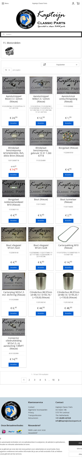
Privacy (31, 412)
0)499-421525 (65, 418)
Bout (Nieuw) (41, 199)
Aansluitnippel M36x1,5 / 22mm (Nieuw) (41, 99)
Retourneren (33, 418)
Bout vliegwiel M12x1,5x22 (13, 246)
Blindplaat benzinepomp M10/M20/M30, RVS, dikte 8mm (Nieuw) (13, 152)
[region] (25, 444)
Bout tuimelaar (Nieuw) (68, 200)
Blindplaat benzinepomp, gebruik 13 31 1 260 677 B (41, 152)
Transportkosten (34, 415)
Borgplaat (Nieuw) (68, 148)
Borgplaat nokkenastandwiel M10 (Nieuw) (13, 202)
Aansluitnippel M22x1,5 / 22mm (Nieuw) (13, 99)
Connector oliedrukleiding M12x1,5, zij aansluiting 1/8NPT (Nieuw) (14, 343)
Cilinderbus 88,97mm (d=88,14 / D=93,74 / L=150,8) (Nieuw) (41, 295)
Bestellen (13, 123)
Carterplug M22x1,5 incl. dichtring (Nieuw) (13, 293)
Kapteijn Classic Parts (10, 392)
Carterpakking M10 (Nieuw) (68, 246)
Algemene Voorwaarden (37, 410)
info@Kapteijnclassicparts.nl (68, 421)
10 (53, 380)
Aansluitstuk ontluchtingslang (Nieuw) (68, 99)
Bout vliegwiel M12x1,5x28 (41, 246)
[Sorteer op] (60, 65)
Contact (31, 407)
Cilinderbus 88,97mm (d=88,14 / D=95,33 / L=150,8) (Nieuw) (68, 295)
